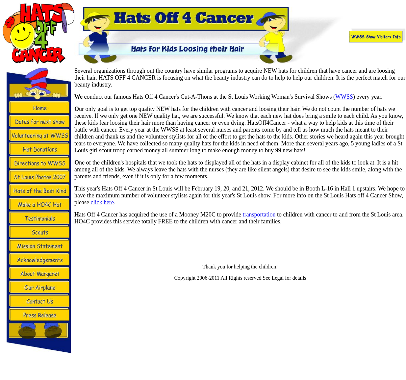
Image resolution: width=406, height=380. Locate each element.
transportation (259, 214)
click (96, 202)
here (109, 202)
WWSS (344, 96)
